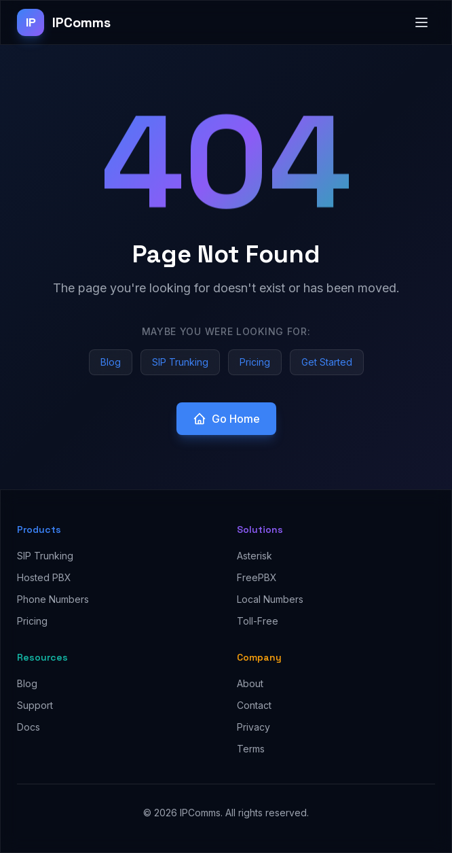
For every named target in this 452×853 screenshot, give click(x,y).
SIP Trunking (180, 362)
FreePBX (257, 577)
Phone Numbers (53, 599)
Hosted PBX (44, 577)
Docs (28, 727)
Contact (254, 705)
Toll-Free (257, 621)
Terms (251, 748)
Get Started (326, 362)
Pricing (255, 362)
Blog (110, 362)
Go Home (226, 418)
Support (35, 705)
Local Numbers (270, 599)
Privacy (253, 727)
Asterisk (254, 555)
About (250, 683)
